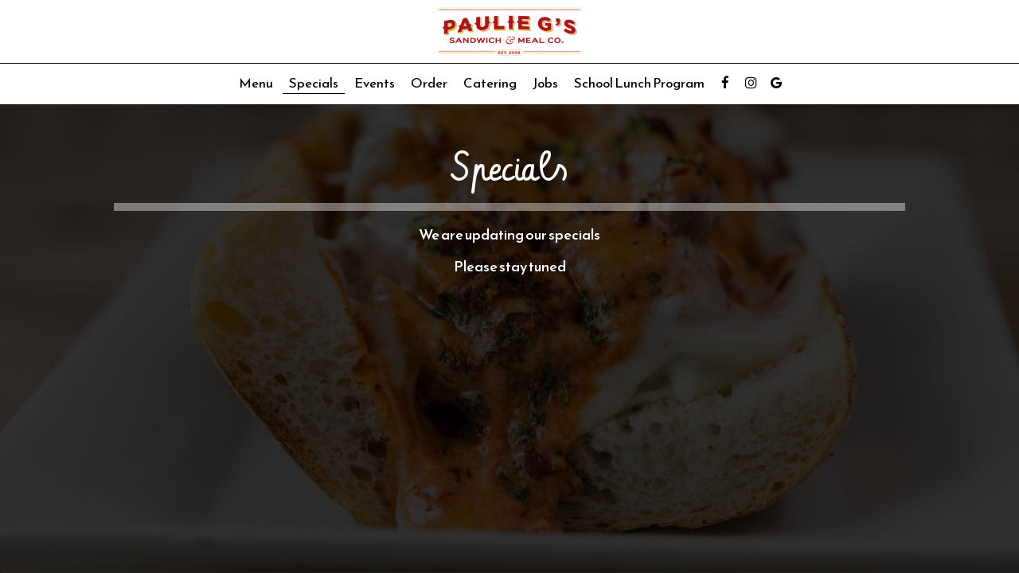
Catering (490, 84)
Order (429, 84)
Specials (313, 84)
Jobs (545, 84)
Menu (256, 84)
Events (374, 84)
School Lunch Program (639, 84)
